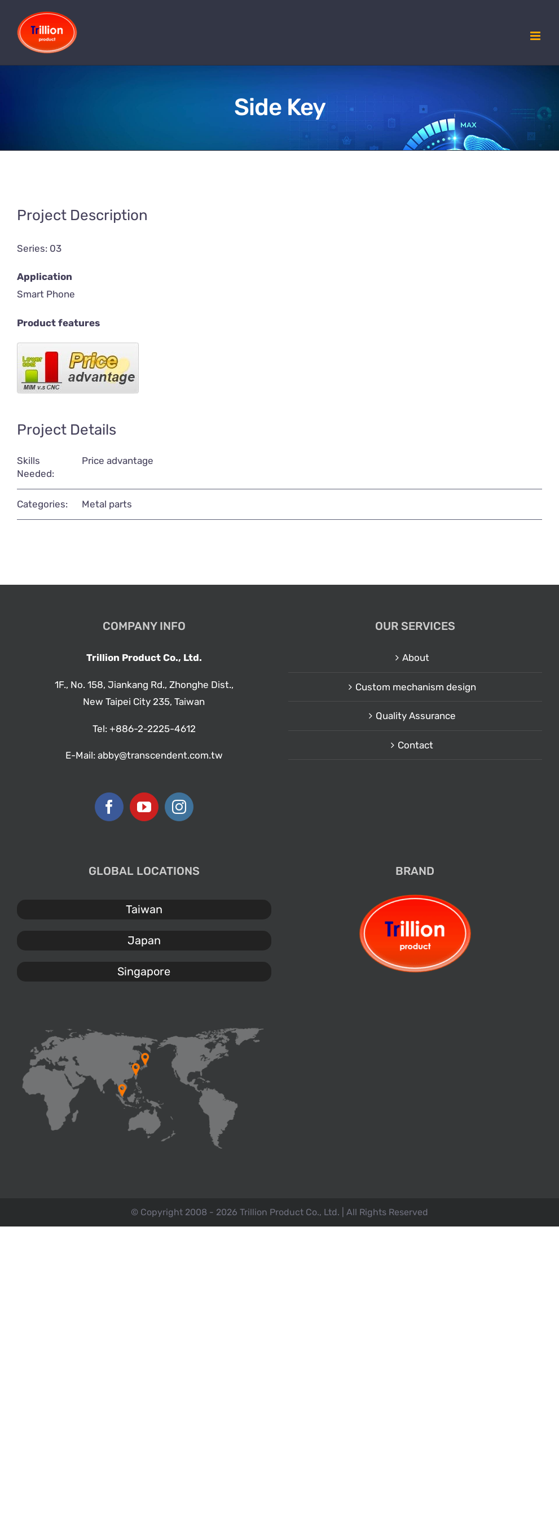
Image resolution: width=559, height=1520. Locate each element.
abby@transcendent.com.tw (160, 755)
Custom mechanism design (415, 687)
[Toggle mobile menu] (536, 36)
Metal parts (107, 504)
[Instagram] (179, 806)
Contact (415, 745)
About (415, 657)
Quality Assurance (416, 715)
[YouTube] (144, 806)
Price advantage (117, 460)
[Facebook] (109, 806)
